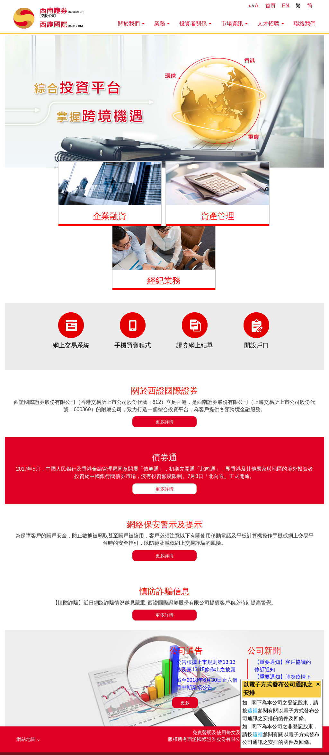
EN (285, 5)
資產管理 (217, 216)
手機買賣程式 (132, 345)
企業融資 (109, 216)
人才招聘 (270, 23)
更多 (185, 702)
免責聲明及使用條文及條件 (222, 732)
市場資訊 (234, 23)
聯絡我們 (305, 23)
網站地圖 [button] (28, 739)
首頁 (270, 5)
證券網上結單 (194, 345)
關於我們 (131, 23)
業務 (162, 23)
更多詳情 (164, 421)
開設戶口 (256, 345)
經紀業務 (164, 280)
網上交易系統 (71, 345)
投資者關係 (195, 23)
